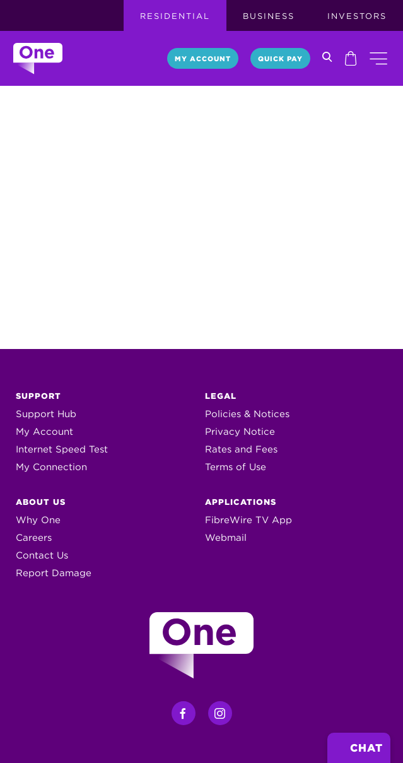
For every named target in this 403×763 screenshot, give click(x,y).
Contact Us (42, 555)
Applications (240, 502)
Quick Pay (280, 58)
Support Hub (46, 414)
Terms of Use (235, 467)
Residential (175, 16)
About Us (41, 502)
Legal (221, 396)
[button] (378, 58)
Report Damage (53, 573)
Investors (357, 16)
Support (38, 396)
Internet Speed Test (62, 449)
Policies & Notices (247, 414)
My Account (203, 58)
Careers (34, 537)
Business (269, 16)
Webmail (226, 537)
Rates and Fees (241, 449)
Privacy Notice (240, 431)
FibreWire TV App (248, 520)
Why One (38, 520)
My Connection (51, 467)
